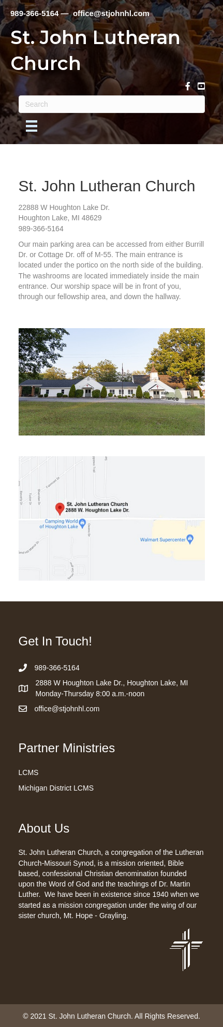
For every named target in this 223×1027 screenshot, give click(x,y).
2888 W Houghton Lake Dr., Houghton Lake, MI (112, 683)
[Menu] (31, 126)
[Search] (112, 104)
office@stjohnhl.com (67, 709)
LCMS (29, 772)
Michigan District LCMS (56, 788)
